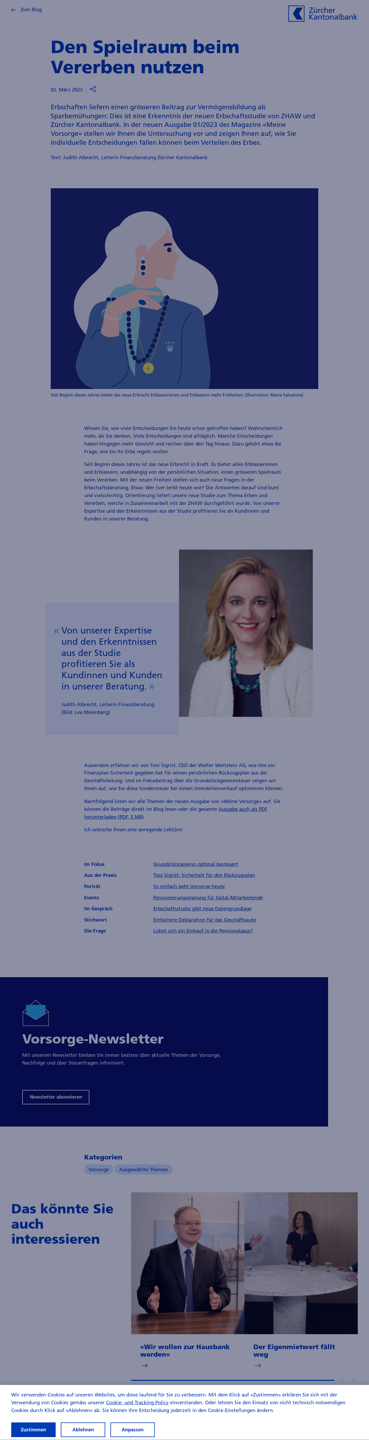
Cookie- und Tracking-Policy (137, 1408)
